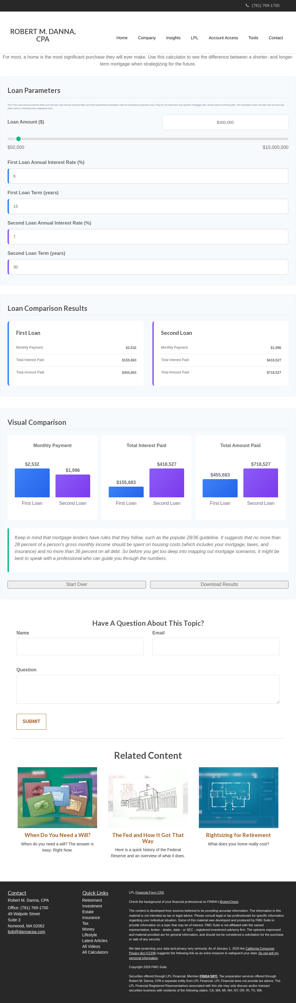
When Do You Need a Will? (57, 835)
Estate (88, 911)
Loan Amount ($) (26, 121)
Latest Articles (95, 940)
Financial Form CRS (149, 892)
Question (26, 669)
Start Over (76, 584)
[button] (147, 32)
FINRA (205, 976)
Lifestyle (89, 935)
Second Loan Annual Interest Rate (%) (49, 223)
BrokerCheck (229, 901)
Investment (92, 906)
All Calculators (95, 952)
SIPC (214, 976)
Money (88, 929)
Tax (85, 923)
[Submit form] (31, 722)
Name (22, 632)
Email (158, 632)
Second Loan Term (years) (36, 253)
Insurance (91, 917)
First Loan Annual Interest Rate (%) (46, 162)
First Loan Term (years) (33, 192)
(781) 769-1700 (263, 5)
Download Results (219, 584)
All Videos (91, 946)
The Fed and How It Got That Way (148, 838)
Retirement (92, 900)
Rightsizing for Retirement (238, 835)
